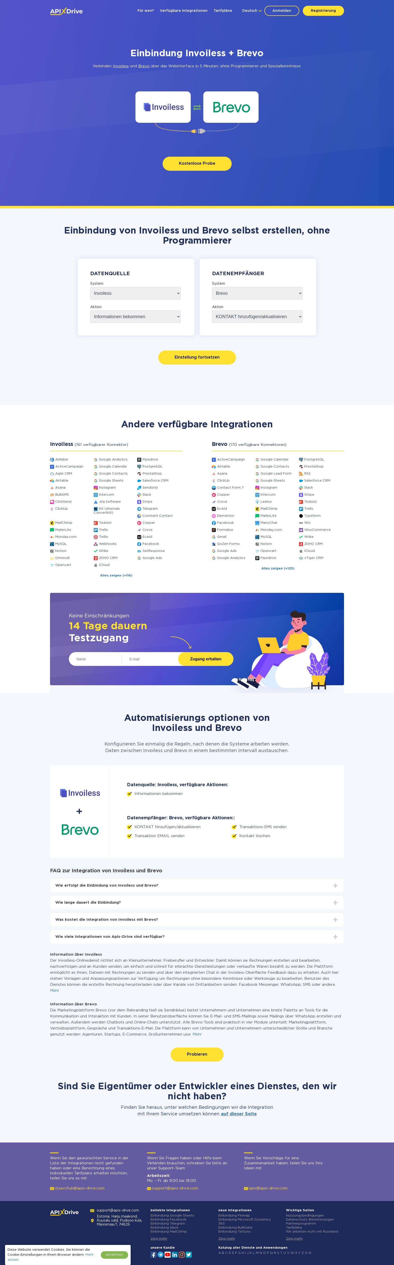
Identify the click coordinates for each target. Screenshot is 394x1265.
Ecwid (147, 537)
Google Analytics (113, 459)
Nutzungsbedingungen (305, 1215)
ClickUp (61, 508)
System (96, 283)
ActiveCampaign (69, 466)
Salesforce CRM (155, 480)
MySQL (61, 544)
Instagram (107, 487)
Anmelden (281, 10)
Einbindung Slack (164, 1227)
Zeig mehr (159, 1238)
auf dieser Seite (239, 1114)
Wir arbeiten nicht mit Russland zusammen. (312, 1233)
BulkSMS (62, 494)
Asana (60, 487)
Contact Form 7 (230, 487)
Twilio (103, 537)
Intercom (106, 494)
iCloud (104, 565)
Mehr (54, 990)
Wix (307, 523)
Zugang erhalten (205, 659)
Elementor (225, 515)
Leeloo (266, 501)
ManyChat (269, 523)
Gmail (221, 537)
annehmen (114, 1254)
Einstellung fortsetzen (197, 357)
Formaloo (225, 530)
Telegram (150, 508)
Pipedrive (150, 459)
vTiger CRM (313, 558)
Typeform (312, 515)
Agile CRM (63, 473)
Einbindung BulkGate (235, 1227)
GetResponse (153, 551)
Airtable (61, 480)
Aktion (96, 307)
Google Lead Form (276, 473)
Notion (61, 551)
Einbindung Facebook (168, 1219)
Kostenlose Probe (197, 163)
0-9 (308, 1253)
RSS (307, 473)
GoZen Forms (228, 544)
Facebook (150, 544)
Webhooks (108, 544)
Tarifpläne (223, 10)
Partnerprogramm (301, 1223)
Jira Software (110, 501)
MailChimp (63, 523)
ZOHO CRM (108, 558)
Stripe (147, 501)
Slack (146, 494)
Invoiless (121, 66)
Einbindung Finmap (234, 1215)
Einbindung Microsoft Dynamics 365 (244, 1221)
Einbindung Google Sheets (172, 1215)
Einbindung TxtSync (234, 1231)
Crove (147, 530)
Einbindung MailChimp (169, 1231)
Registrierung (323, 10)
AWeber (61, 459)
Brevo (144, 66)
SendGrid (150, 487)
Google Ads (152, 558)
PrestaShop (152, 473)
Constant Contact (157, 515)
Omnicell (62, 558)
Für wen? (145, 10)
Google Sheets (111, 480)
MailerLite (63, 530)
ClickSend (63, 501)
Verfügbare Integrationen (184, 10)
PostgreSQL (152, 466)
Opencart (63, 565)
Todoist (105, 523)
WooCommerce (317, 530)
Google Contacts (113, 473)
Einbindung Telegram (168, 1223)
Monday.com (66, 537)
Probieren (197, 1054)
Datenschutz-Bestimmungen (310, 1219)
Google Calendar (113, 466)
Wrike (103, 551)
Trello (103, 530)
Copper (148, 523)
